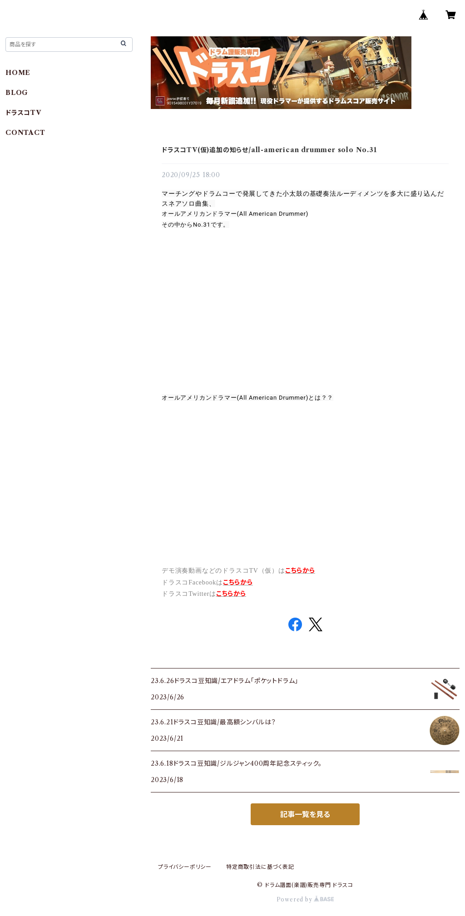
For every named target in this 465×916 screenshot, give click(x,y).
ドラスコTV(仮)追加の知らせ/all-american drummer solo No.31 (269, 150)
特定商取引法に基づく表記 (260, 866)
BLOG (16, 93)
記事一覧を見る (305, 814)
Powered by (305, 899)
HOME (17, 73)
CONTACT (25, 133)
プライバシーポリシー (185, 866)
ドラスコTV (23, 113)
